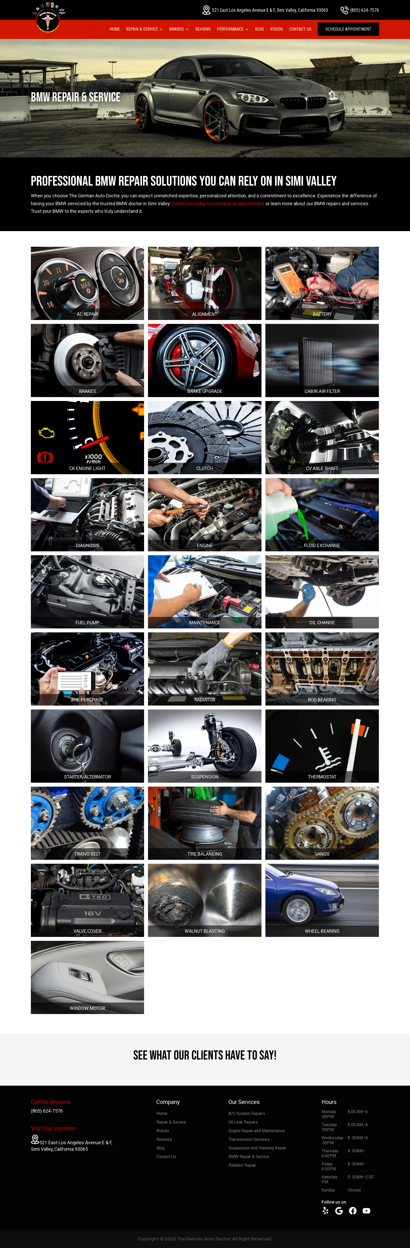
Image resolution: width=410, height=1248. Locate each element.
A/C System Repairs (247, 1113)
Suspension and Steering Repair (257, 1148)
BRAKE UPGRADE (204, 391)
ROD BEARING (322, 699)
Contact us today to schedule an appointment (217, 203)
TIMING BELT (87, 854)
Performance (230, 29)
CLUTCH (204, 468)
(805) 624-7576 (359, 10)
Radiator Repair (242, 1165)
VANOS (322, 854)
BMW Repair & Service (249, 1156)
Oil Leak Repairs (243, 1122)
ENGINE (205, 545)
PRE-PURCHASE (87, 699)
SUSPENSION (205, 777)
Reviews (203, 29)
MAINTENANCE (204, 622)
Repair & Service (142, 29)
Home (115, 29)
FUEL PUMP (87, 622)
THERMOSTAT (322, 777)
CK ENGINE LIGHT (87, 468)
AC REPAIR (87, 314)
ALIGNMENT (204, 314)
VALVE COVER (87, 931)
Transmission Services (249, 1139)
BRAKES (87, 391)
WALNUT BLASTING (205, 931)
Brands (176, 29)
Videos (276, 29)
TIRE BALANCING (204, 854)
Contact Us (300, 29)
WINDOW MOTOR (87, 1008)
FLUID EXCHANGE (322, 545)
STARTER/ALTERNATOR (87, 777)
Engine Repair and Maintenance (257, 1130)
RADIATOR (205, 699)
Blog (259, 29)
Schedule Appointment (348, 29)
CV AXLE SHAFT (322, 468)
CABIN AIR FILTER (322, 391)
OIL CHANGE (322, 622)
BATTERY (322, 314)
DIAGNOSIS (87, 545)
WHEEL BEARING (322, 931)
